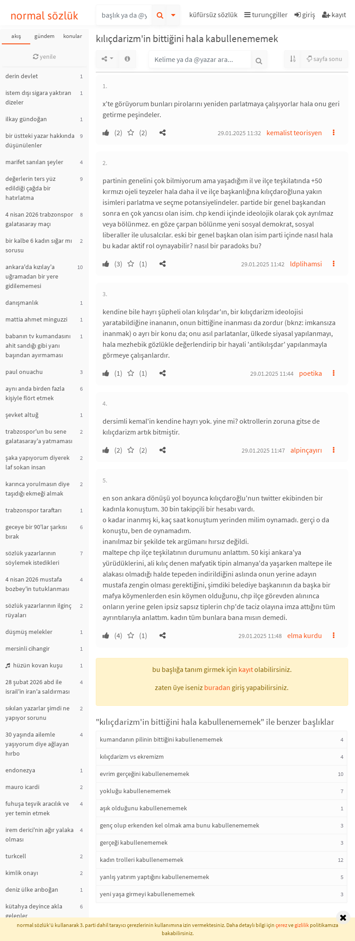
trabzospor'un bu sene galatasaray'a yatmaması (38, 436)
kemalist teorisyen (294, 132)
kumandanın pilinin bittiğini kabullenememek (161, 739)
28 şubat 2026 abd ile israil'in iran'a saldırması (37, 686)
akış (16, 36)
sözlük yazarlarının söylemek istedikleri (32, 558)
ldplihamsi (306, 263)
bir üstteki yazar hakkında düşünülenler (40, 140)
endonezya (20, 770)
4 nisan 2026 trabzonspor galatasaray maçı (39, 219)
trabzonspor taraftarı (33, 510)
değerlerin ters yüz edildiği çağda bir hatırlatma (30, 188)
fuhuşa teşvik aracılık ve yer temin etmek (37, 808)
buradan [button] (217, 687)
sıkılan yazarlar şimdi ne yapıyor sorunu (37, 713)
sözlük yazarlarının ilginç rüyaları (38, 610)
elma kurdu (304, 635)
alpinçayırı (306, 449)
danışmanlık (21, 302)
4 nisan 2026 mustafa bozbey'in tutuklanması (37, 584)
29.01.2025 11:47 (263, 450)
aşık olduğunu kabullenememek (143, 808)
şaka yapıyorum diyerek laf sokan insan (37, 462)
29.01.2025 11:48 (260, 636)
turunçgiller (266, 14)
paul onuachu (24, 372)
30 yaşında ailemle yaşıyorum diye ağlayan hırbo (37, 743)
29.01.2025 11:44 (272, 373)
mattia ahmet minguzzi (36, 319)
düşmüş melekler (28, 632)
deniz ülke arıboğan (31, 889)
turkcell (15, 856)
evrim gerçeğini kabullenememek (144, 774)
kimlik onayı (21, 873)
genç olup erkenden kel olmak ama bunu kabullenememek (179, 825)
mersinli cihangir (27, 648)
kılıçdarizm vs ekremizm (132, 756)
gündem (44, 36)
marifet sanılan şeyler (34, 162)
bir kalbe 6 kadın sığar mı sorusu (38, 245)
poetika (310, 373)
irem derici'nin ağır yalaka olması (39, 834)
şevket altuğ (21, 415)
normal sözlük (44, 15)
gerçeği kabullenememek (134, 842)
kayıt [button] (245, 669)
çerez (281, 925)
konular (72, 36)
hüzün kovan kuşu (34, 665)
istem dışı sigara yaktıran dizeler (38, 97)
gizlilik (301, 925)
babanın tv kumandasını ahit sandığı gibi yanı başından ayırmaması (37, 345)
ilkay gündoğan (26, 119)
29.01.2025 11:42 (263, 264)
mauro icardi (22, 787)
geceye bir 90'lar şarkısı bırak (36, 531)
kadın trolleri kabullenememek (141, 860)
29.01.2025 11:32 (239, 133)
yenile (44, 56)
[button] (214, 16)
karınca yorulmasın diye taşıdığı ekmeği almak (37, 488)
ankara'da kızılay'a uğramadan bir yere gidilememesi (31, 276)
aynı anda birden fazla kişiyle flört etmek (35, 393)
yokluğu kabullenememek (135, 791)
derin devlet (21, 76)
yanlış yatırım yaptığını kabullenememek (154, 877)
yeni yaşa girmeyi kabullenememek (147, 894)
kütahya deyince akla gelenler (33, 911)
